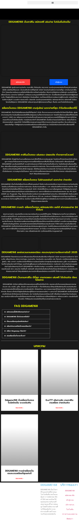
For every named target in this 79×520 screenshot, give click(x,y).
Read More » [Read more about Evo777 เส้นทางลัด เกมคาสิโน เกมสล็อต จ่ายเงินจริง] (59, 407)
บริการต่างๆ (70, 504)
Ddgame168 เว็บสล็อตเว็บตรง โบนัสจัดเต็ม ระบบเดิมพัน (19, 401)
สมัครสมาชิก (70, 495)
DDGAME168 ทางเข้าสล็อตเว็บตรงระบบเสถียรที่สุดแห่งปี (19, 471)
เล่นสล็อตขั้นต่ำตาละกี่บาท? (16, 335)
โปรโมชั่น (69, 509)
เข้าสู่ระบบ (70, 499)
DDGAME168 (49, 484)
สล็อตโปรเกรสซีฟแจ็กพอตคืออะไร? (19, 325)
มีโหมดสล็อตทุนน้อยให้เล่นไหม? (17, 320)
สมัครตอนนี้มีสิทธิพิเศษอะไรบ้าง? (18, 311)
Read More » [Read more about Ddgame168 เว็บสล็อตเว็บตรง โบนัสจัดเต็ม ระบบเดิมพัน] (19, 407)
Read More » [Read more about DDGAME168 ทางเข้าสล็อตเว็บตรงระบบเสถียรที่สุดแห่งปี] (19, 477)
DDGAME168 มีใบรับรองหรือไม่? (18, 316)
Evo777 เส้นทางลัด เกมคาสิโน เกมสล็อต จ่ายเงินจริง (59, 401)
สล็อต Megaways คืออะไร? (16, 330)
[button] (52, 2)
